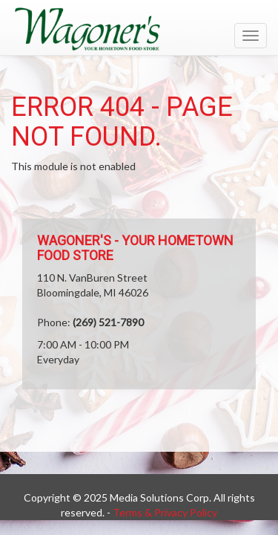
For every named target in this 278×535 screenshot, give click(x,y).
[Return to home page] (139, 29)
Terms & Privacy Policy (165, 512)
